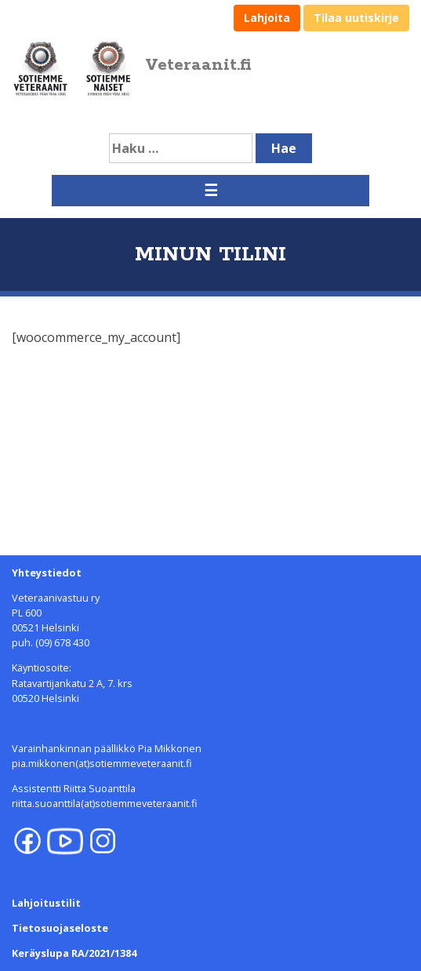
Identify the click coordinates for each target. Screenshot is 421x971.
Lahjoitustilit (46, 903)
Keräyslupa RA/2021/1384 (74, 953)
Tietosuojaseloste (60, 928)
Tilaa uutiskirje (356, 17)
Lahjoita (267, 17)
